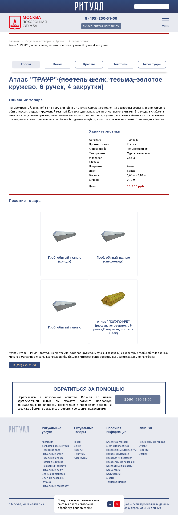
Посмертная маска (52, 461)
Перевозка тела (51, 449)
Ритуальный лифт (52, 469)
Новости (143, 449)
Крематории (113, 469)
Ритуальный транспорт (55, 486)
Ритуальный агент (52, 453)
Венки (57, 64)
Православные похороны (120, 461)
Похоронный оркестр (54, 465)
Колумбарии (113, 474)
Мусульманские (93, 79)
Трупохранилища (116, 482)
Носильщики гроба (52, 457)
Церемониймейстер (53, 474)
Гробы (26, 64)
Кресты (89, 64)
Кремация (47, 441)
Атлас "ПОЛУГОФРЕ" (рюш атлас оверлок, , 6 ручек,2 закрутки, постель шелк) (113, 327)
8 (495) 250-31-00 (101, 18)
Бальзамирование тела (55, 445)
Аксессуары (152, 64)
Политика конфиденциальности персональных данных (132, 504)
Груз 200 (46, 482)
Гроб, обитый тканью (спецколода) (113, 259)
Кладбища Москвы (117, 441)
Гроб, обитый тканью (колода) (64, 259)
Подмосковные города (152, 441)
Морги (110, 478)
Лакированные (44, 79)
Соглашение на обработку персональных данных (128, 507)
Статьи (143, 445)
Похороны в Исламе (117, 453)
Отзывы (143, 453)
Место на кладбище (118, 445)
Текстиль (121, 64)
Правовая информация (119, 457)
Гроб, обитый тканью (64, 327)
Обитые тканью (117, 79)
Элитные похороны (53, 478)
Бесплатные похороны (119, 465)
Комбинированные (68, 79)
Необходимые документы (121, 449)
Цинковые (137, 79)
